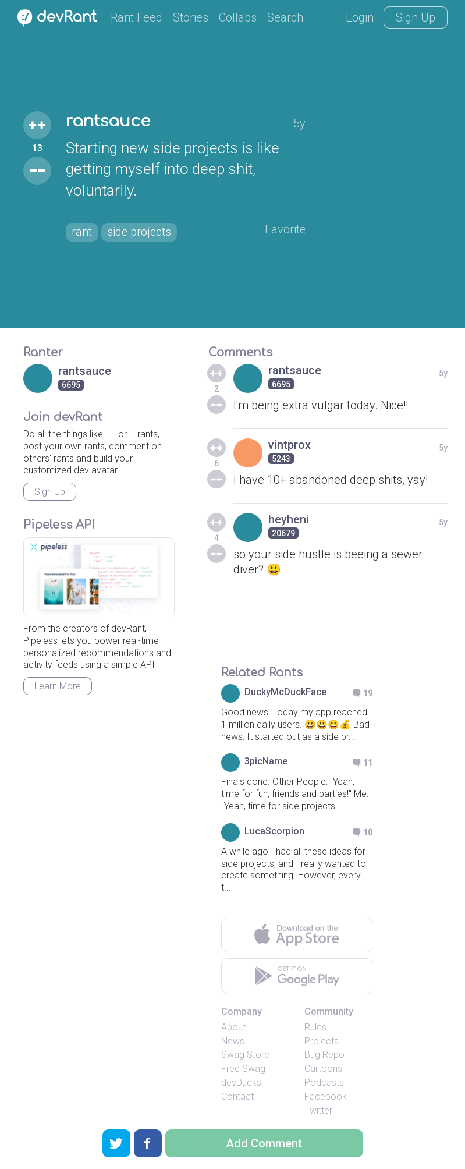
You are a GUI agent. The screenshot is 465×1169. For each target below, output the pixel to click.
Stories (190, 17)
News (232, 1041)
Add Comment (264, 1143)
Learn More (57, 686)
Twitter (318, 1110)
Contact (237, 1096)
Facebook (325, 1096)
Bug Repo (324, 1054)
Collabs (238, 17)
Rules (315, 1027)
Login (360, 17)
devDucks (241, 1082)
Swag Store (245, 1054)
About (233, 1027)
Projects (321, 1041)
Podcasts (324, 1082)
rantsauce (109, 121)
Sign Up (415, 17)
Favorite (285, 230)
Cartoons (323, 1068)
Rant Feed (136, 17)
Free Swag (243, 1068)
